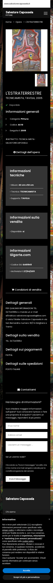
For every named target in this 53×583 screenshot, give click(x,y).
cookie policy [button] (28, 541)
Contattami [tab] (26, 390)
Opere (19, 22)
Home (9, 22)
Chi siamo (11, 512)
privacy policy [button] (8, 530)
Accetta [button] (26, 570)
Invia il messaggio (17, 479)
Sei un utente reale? (16, 457)
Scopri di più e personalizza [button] (26, 577)
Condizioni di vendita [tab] (26, 290)
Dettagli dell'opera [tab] (26, 152)
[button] (49, 519)
